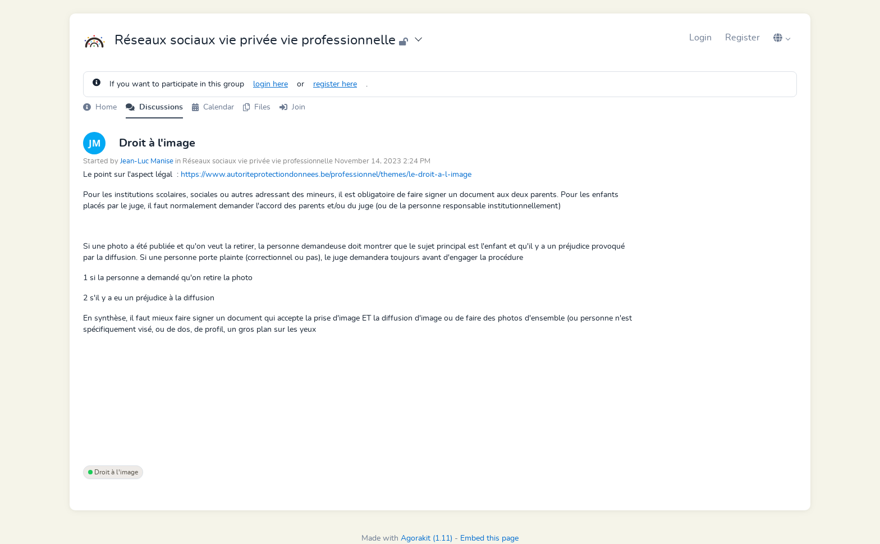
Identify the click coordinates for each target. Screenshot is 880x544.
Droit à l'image (113, 472)
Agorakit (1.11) (426, 538)
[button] (782, 38)
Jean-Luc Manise (146, 161)
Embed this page (489, 538)
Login (700, 37)
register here (335, 84)
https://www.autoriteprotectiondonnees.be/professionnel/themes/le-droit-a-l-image (326, 175)
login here (270, 84)
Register (742, 37)
